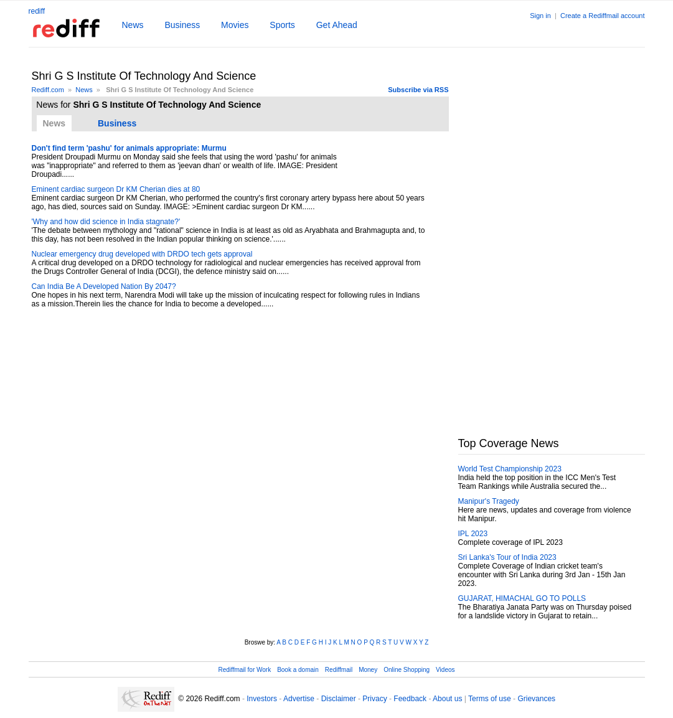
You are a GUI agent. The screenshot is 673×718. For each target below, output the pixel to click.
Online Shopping (407, 669)
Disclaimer (338, 698)
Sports (282, 25)
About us (447, 698)
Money (368, 669)
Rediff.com (48, 89)
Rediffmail (338, 669)
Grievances (536, 698)
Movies (234, 25)
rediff (37, 11)
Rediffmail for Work (244, 669)
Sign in (540, 15)
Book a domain (298, 669)
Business (182, 25)
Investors (262, 698)
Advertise (298, 698)
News (133, 25)
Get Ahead (336, 25)
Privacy (374, 698)
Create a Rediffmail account (602, 15)
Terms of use (489, 698)
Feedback (409, 698)
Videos (445, 669)
